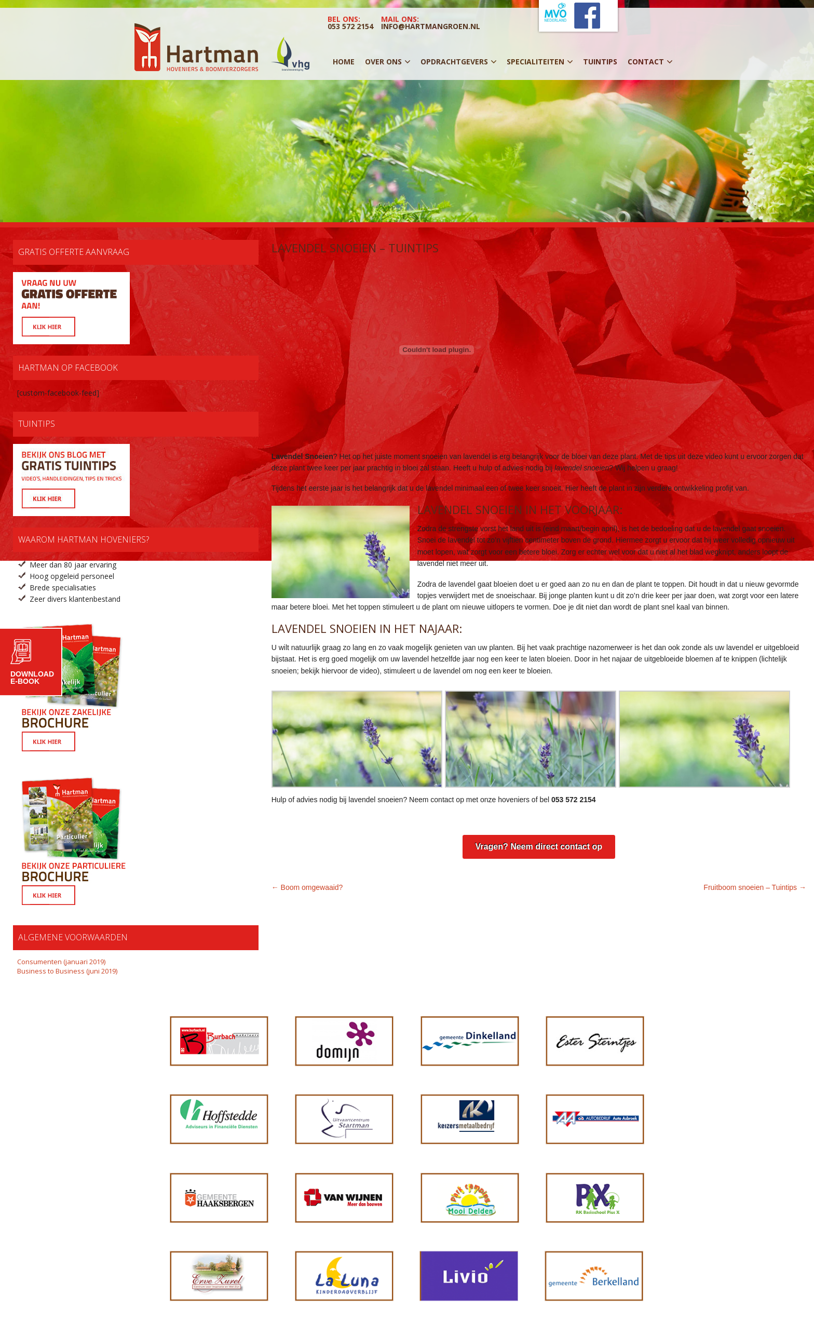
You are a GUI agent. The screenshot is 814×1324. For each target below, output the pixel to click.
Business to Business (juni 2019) (67, 971)
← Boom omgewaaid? (307, 887)
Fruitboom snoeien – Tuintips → (754, 887)
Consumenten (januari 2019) (61, 961)
